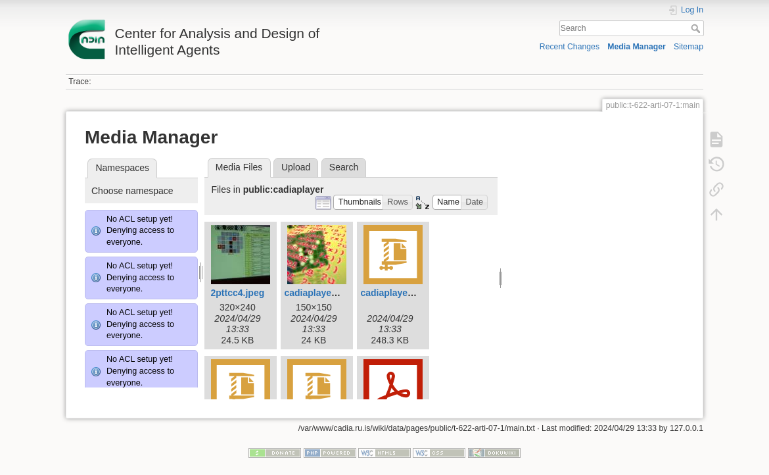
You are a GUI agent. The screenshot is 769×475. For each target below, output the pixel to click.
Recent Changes (569, 46)
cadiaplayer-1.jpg (321, 293)
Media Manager (636, 46)
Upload (295, 167)
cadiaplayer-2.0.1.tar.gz (410, 293)
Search (697, 28)
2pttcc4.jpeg (238, 293)
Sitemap (688, 46)
